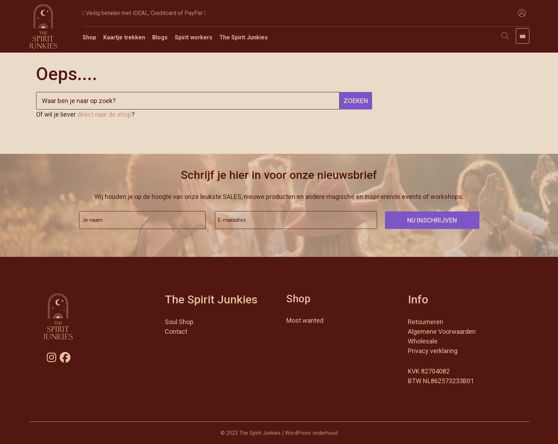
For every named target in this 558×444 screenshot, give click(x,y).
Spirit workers (193, 37)
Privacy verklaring (433, 351)
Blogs (160, 37)
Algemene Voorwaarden (442, 331)
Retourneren (425, 322)
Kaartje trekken (124, 37)
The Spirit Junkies (243, 37)
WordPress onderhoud (311, 433)
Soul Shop (179, 322)
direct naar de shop (104, 114)
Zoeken (356, 100)
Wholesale (423, 341)
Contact (176, 331)
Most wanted (305, 320)
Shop (89, 37)
